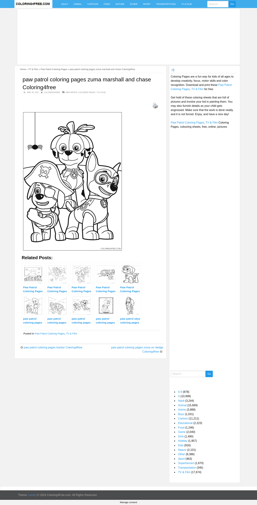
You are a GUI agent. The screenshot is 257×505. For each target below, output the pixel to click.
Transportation (166, 4)
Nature (120, 4)
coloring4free (52, 92)
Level (31, 495)
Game (182, 431)
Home (23, 69)
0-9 (180, 391)
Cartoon (92, 4)
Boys (181, 414)
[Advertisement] (123, 34)
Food (107, 4)
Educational (185, 423)
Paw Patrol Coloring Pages (54, 69)
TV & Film (186, 4)
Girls (181, 436)
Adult (64, 4)
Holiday (182, 440)
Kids (180, 445)
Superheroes (186, 463)
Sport (147, 4)
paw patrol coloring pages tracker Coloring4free (53, 347)
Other (133, 4)
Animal (78, 4)
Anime (182, 409)
